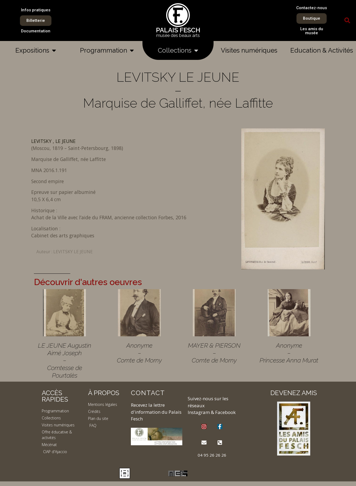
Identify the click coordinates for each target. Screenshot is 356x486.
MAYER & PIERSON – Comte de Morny (214, 353)
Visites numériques (249, 50)
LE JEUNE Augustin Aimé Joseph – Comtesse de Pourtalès (64, 360)
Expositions (35, 50)
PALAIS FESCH (178, 30)
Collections (178, 50)
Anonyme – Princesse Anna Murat (289, 353)
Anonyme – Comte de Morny (139, 353)
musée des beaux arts (178, 35)
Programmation (107, 50)
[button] (347, 20)
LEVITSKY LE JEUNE (73, 252)
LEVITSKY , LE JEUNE (53, 141)
